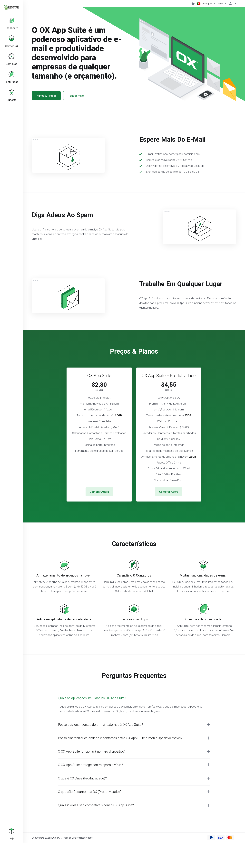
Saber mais (76, 95)
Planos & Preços (46, 95)
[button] (134, 698)
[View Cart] (193, 4)
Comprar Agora (99, 491)
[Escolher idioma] (206, 4)
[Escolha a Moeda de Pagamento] (222, 4)
